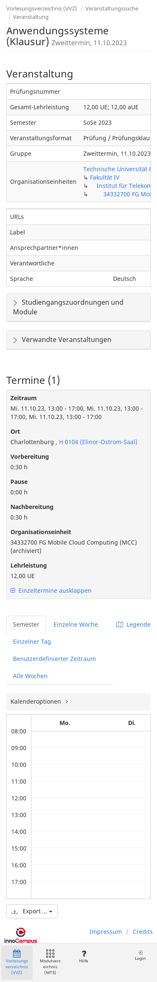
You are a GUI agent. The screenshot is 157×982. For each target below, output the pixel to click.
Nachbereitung (32, 507)
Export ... (32, 911)
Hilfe (83, 957)
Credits (143, 932)
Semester (26, 624)
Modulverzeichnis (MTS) (50, 962)
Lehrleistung (28, 565)
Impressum (106, 932)
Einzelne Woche (76, 624)
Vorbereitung (29, 456)
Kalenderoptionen (36, 701)
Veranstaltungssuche (111, 8)
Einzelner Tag (32, 641)
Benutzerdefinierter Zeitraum (54, 659)
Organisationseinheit (40, 532)
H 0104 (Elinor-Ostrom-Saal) (97, 442)
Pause (19, 482)
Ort (15, 431)
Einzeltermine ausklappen (51, 590)
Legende (133, 624)
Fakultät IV (104, 177)
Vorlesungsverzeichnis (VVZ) (41, 8)
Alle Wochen (30, 676)
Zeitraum (23, 398)
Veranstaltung (31, 17)
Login (140, 955)
